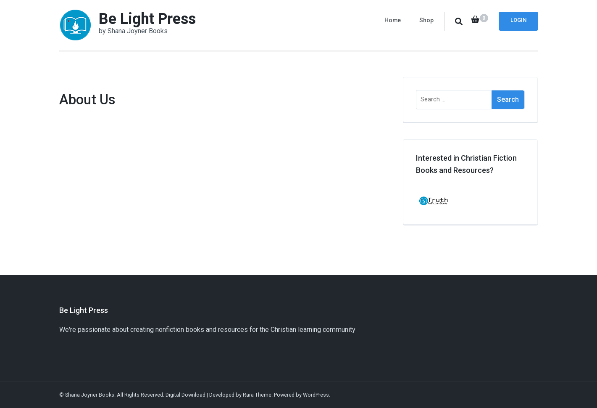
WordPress (316, 395)
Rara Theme (257, 395)
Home (392, 20)
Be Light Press (147, 19)
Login (518, 20)
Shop (426, 20)
